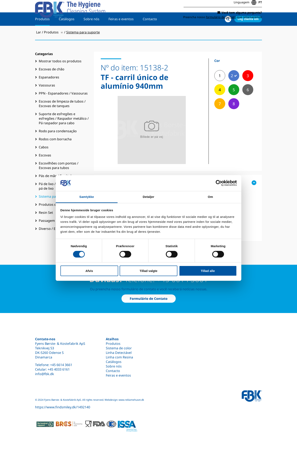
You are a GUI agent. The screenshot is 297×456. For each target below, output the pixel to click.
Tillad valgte (148, 271)
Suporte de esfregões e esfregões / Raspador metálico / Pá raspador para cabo (64, 132)
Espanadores (49, 90)
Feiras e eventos (121, 32)
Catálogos (66, 32)
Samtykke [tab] (86, 196)
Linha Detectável (119, 352)
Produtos (42, 32)
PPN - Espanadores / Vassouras (63, 106)
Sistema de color (119, 348)
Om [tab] (210, 196)
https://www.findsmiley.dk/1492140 (62, 407)
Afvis (89, 271)
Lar (38, 45)
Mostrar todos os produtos (60, 74)
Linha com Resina (119, 357)
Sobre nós (91, 32)
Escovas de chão (51, 82)
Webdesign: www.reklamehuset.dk (124, 400)
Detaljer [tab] (148, 196)
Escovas (45, 168)
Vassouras (47, 98)
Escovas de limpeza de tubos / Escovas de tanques (62, 117)
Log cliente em (248, 32)
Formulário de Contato (148, 298)
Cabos (43, 160)
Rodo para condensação (58, 144)
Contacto (150, 32)
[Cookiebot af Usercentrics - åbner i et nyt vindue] (219, 183)
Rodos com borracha (55, 152)
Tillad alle (208, 271)
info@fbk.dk (44, 374)
